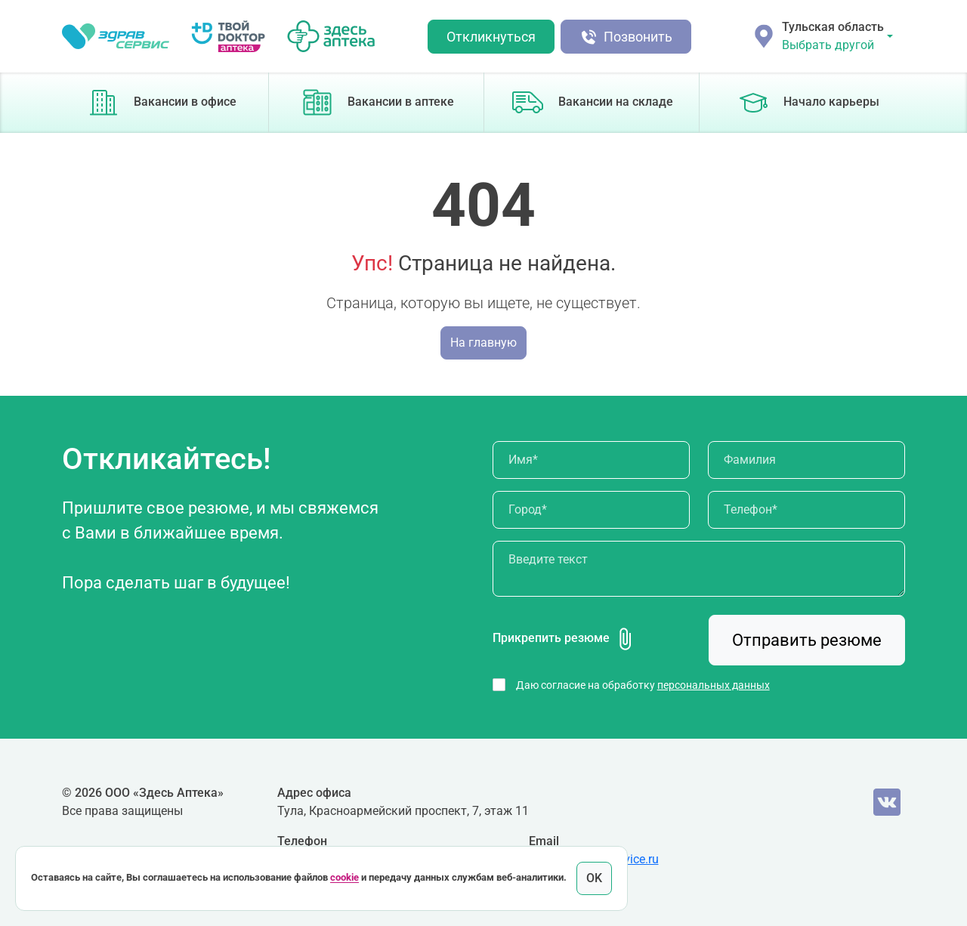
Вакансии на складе (591, 103)
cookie (344, 878)
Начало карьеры (807, 103)
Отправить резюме (807, 640)
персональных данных (713, 685)
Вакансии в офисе (160, 103)
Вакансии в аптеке (376, 103)
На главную (483, 342)
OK (594, 878)
